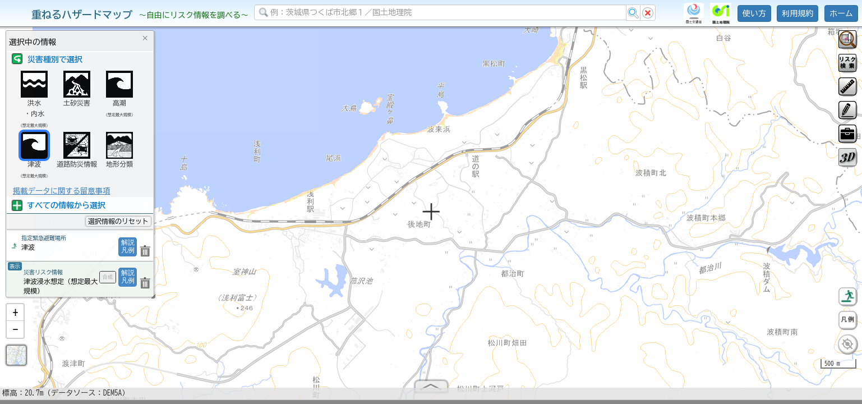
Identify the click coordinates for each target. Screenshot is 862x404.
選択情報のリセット (118, 221)
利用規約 (797, 13)
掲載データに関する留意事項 (61, 191)
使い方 (754, 13)
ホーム (841, 13)
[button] (15, 317)
